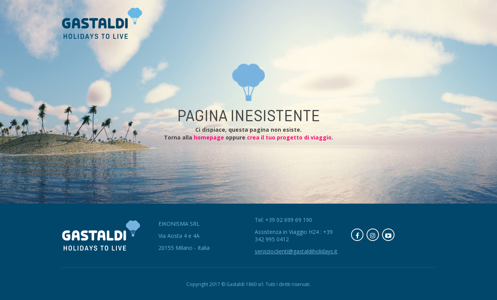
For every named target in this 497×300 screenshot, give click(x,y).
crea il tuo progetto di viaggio (289, 137)
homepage (209, 137)
